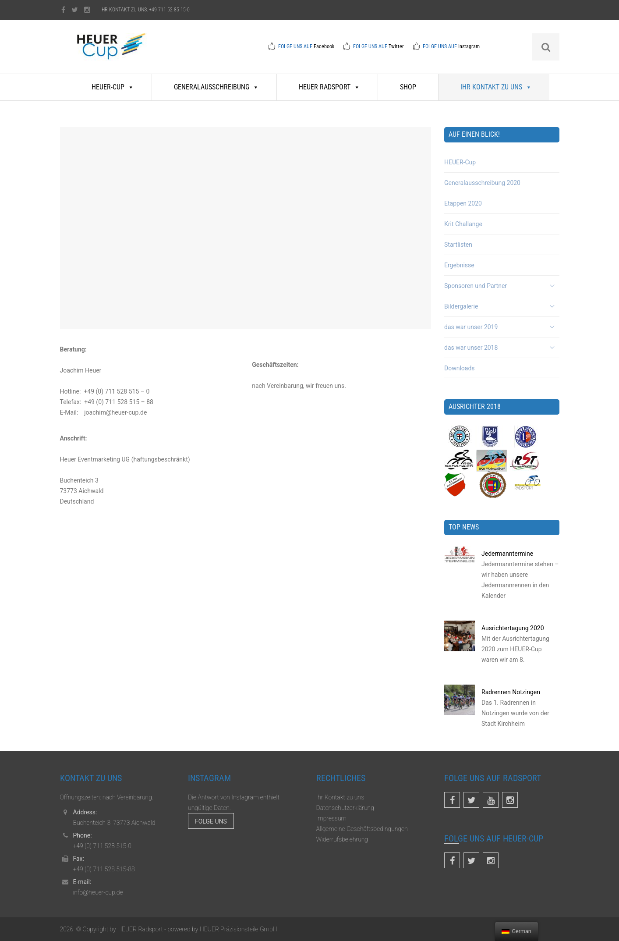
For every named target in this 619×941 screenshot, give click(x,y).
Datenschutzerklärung (345, 807)
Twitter (396, 46)
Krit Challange (463, 223)
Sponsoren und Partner (475, 285)
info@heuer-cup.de (98, 892)
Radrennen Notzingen (510, 692)
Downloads (459, 368)
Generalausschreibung (216, 87)
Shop (408, 87)
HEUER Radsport (329, 87)
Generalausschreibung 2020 (482, 182)
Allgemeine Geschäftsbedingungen (362, 828)
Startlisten (458, 244)
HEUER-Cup (113, 87)
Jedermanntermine (507, 553)
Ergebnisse (459, 265)
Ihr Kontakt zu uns (496, 87)
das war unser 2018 (471, 347)
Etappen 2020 (463, 203)
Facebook (324, 46)
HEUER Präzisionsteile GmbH (237, 929)
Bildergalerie (461, 306)
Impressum (331, 818)
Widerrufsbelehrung (342, 839)
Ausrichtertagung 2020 (512, 628)
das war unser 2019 (471, 326)
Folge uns (211, 821)
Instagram (469, 46)
